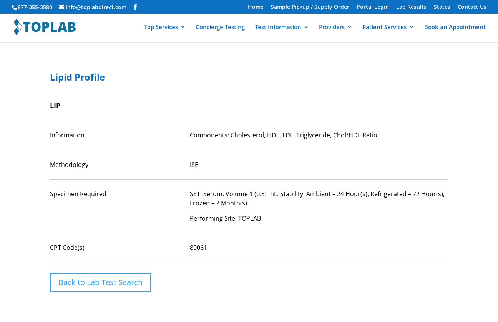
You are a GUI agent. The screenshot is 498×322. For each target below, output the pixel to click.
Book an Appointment (455, 27)
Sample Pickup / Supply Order (310, 7)
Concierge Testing (220, 27)
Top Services (161, 27)
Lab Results (411, 7)
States (442, 7)
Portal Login (373, 7)
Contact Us (472, 7)
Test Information (278, 27)
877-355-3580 (35, 7)
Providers (332, 27)
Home (256, 7)
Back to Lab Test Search (100, 282)
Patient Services (384, 27)
